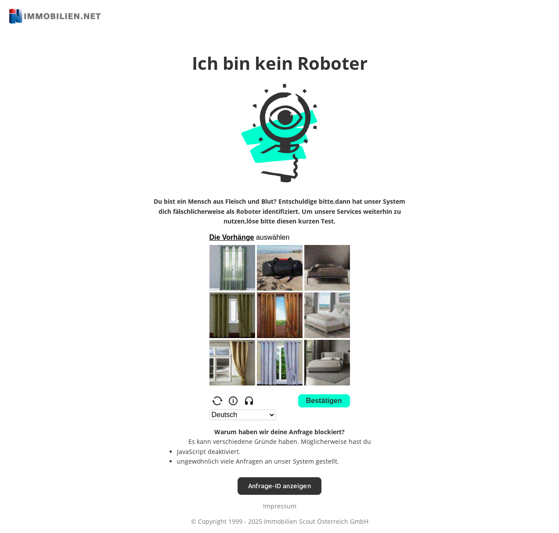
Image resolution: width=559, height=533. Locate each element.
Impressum (279, 506)
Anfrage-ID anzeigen (279, 486)
